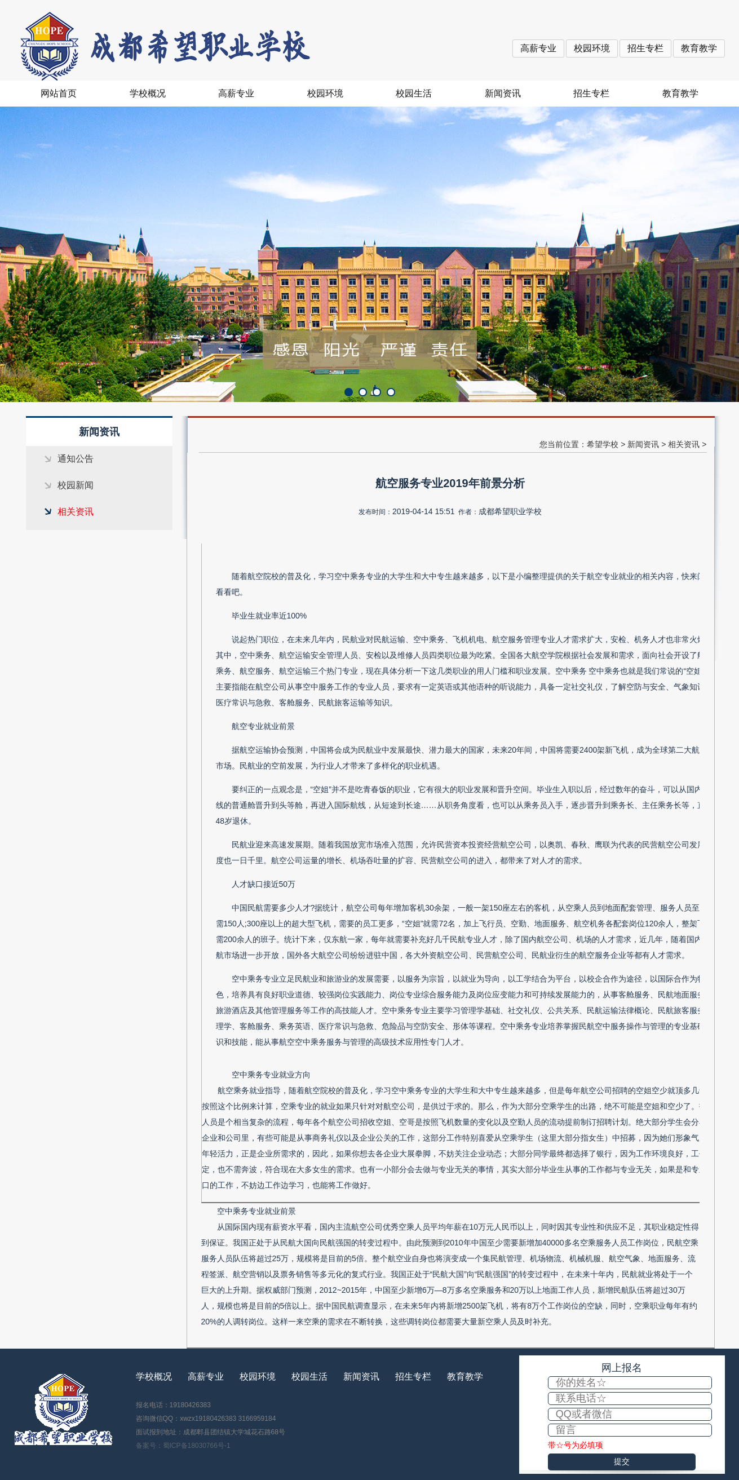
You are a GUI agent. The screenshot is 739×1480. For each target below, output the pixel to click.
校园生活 (414, 93)
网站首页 (59, 93)
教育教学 (699, 48)
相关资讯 (75, 511)
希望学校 (602, 444)
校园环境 (592, 48)
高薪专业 (538, 48)
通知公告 (75, 458)
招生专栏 (645, 48)
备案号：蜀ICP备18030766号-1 (183, 1446)
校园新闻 (75, 485)
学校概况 (148, 93)
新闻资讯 (503, 93)
